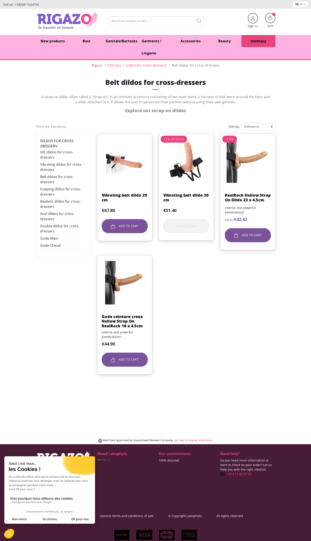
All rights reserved (229, 516)
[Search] (155, 20)
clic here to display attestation (193, 440)
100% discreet (169, 460)
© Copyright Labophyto (185, 516)
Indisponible (186, 226)
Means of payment (172, 474)
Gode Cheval (50, 245)
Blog (100, 469)
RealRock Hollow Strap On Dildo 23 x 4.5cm (248, 197)
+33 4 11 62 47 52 (235, 474)
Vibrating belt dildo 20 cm (186, 197)
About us (103, 460)
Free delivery (168, 469)
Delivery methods (171, 465)
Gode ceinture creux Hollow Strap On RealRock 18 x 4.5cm (122, 321)
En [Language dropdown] (300, 4)
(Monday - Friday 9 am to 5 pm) (242, 479)
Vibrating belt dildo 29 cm (124, 197)
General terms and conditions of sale (127, 516)
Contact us (105, 465)
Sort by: (234, 126)
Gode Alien (49, 238)
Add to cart (124, 226)
